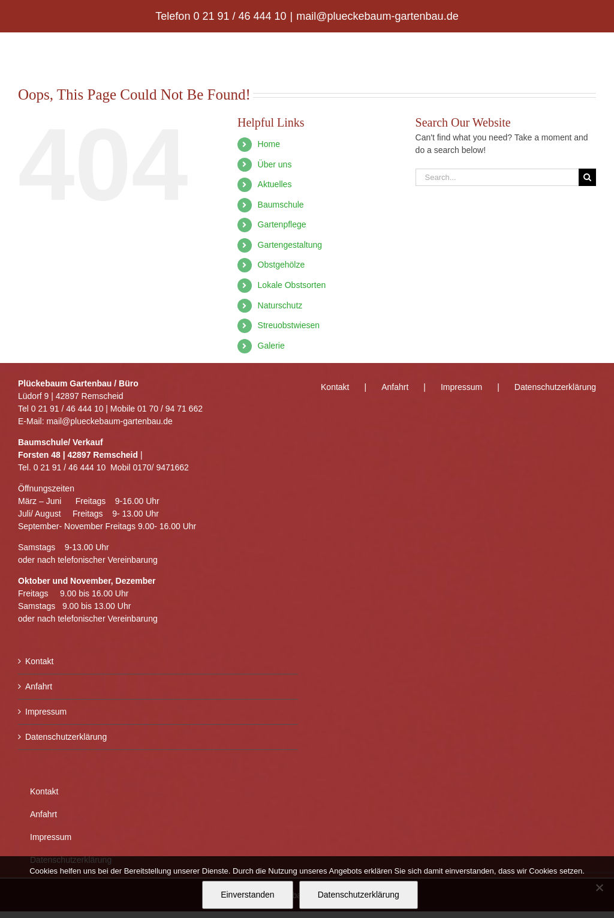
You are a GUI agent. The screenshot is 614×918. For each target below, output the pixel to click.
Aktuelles (275, 184)
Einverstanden (248, 894)
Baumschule (281, 204)
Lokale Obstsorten (292, 285)
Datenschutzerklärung (66, 737)
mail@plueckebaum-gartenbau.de (377, 16)
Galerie (271, 345)
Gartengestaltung (290, 245)
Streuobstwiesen (289, 325)
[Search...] (497, 177)
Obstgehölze (281, 264)
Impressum (46, 711)
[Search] (587, 177)
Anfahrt (38, 686)
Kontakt (39, 661)
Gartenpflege (282, 224)
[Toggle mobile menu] (589, 51)
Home (269, 144)
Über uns (275, 164)
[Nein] (599, 887)
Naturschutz (280, 305)
